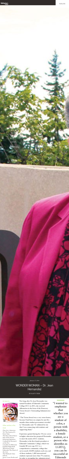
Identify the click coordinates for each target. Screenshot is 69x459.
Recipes (14, 97)
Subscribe (62, 4)
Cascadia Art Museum (10, 445)
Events (13, 142)
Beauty (14, 130)
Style (13, 67)
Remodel (14, 108)
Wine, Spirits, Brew (14, 92)
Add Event (15, 147)
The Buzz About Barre (10, 436)
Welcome (14, 18)
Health (14, 127)
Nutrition (15, 133)
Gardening (15, 111)
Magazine (15, 8)
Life (12, 34)
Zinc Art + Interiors (9, 430)
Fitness (14, 136)
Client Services (14, 156)
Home (13, 103)
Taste (13, 80)
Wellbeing (15, 122)
